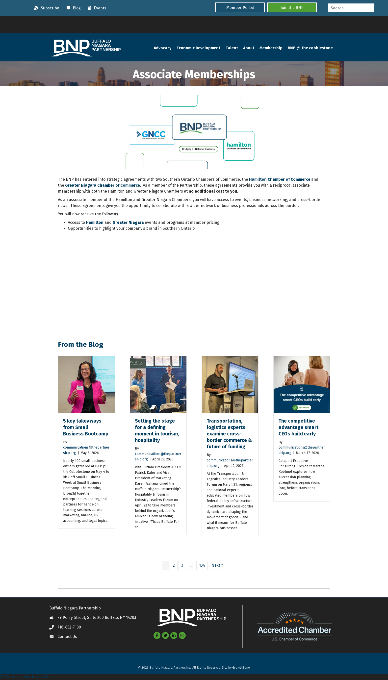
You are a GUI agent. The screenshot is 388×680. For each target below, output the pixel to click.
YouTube (44, 677)
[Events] (96, 8)
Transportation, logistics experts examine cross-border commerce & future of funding (229, 434)
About (248, 48)
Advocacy (162, 48)
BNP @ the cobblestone (310, 48)
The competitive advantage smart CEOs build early (298, 427)
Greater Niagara (128, 222)
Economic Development (198, 48)
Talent (232, 48)
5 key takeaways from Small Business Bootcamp (85, 427)
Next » (217, 565)
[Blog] (72, 8)
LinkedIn (27, 677)
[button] (240, 7)
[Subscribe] (45, 8)
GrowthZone (241, 667)
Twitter (11, 677)
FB (2, 677)
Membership (271, 48)
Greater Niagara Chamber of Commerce (102, 185)
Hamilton (94, 222)
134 (202, 565)
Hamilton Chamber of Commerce (279, 179)
